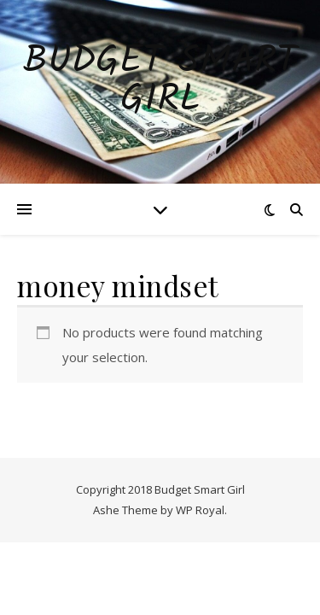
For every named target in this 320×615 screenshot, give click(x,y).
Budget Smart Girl (160, 81)
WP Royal (200, 510)
